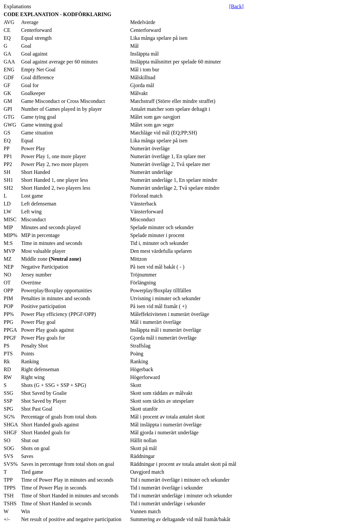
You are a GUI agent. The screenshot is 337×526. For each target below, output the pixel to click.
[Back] (236, 6)
